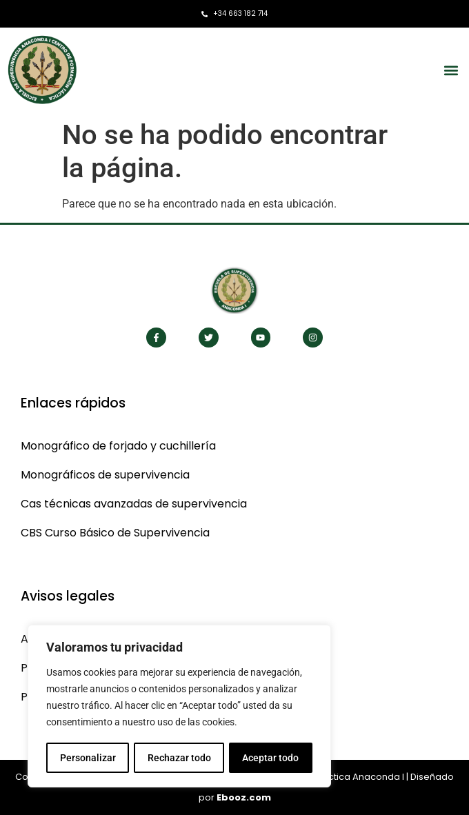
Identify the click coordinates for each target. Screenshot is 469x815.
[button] (450, 70)
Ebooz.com (244, 797)
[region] (179, 706)
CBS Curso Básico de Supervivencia (115, 533)
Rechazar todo (178, 757)
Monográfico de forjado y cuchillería (118, 446)
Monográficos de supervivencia (105, 475)
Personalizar (87, 757)
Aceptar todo (271, 757)
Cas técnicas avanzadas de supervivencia (134, 504)
